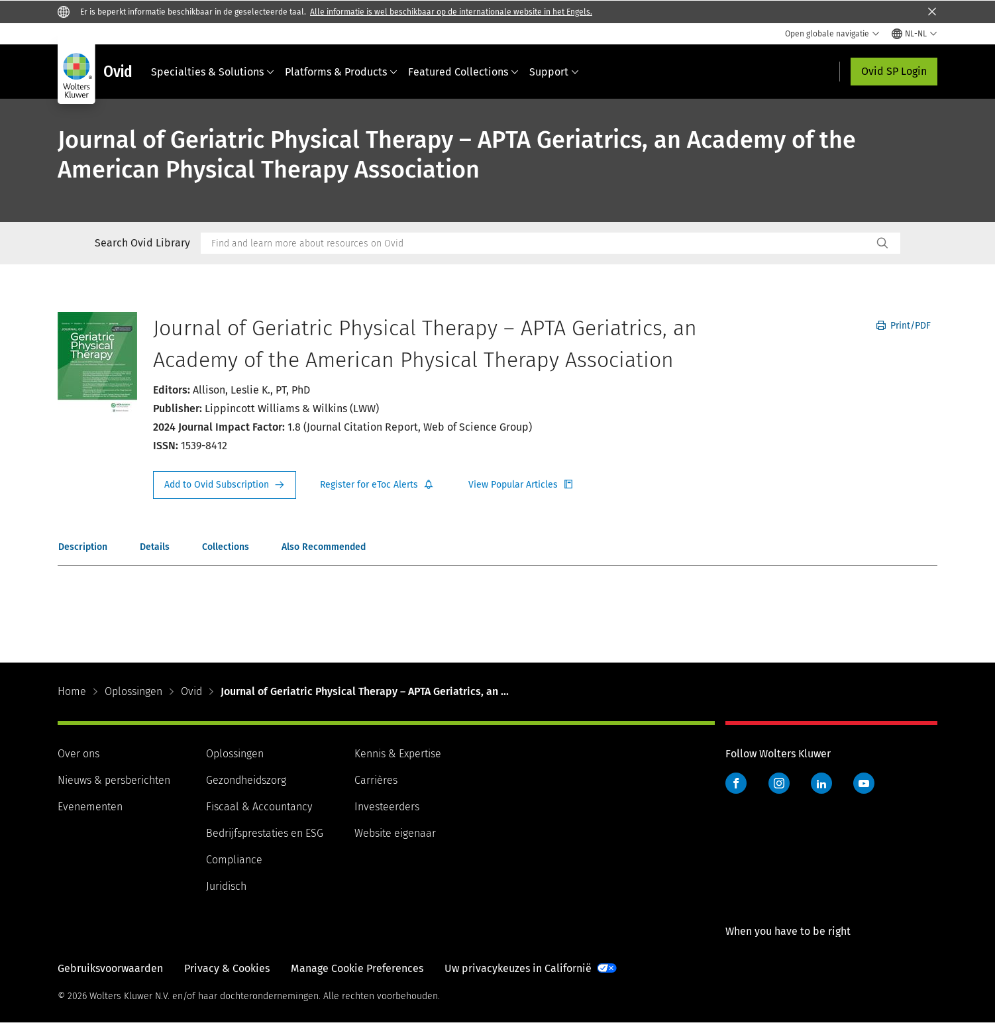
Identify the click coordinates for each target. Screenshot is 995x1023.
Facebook (736, 783)
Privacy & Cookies (227, 968)
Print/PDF (903, 325)
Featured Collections (463, 72)
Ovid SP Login (894, 71)
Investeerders (386, 806)
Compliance (234, 859)
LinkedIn (821, 783)
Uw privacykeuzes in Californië (518, 968)
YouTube (863, 783)
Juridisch (226, 886)
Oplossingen (133, 691)
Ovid (191, 691)
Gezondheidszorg (246, 780)
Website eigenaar (395, 833)
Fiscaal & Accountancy (259, 806)
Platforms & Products (341, 72)
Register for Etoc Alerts (377, 485)
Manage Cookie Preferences (357, 968)
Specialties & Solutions (212, 72)
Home (72, 691)
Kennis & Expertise (397, 753)
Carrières (375, 780)
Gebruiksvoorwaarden (110, 968)
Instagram (779, 783)
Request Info (224, 485)
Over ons (78, 753)
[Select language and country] (914, 33)
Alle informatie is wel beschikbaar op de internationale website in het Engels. (451, 12)
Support (554, 72)
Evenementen (90, 806)
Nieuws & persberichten (114, 780)
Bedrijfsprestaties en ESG (264, 833)
